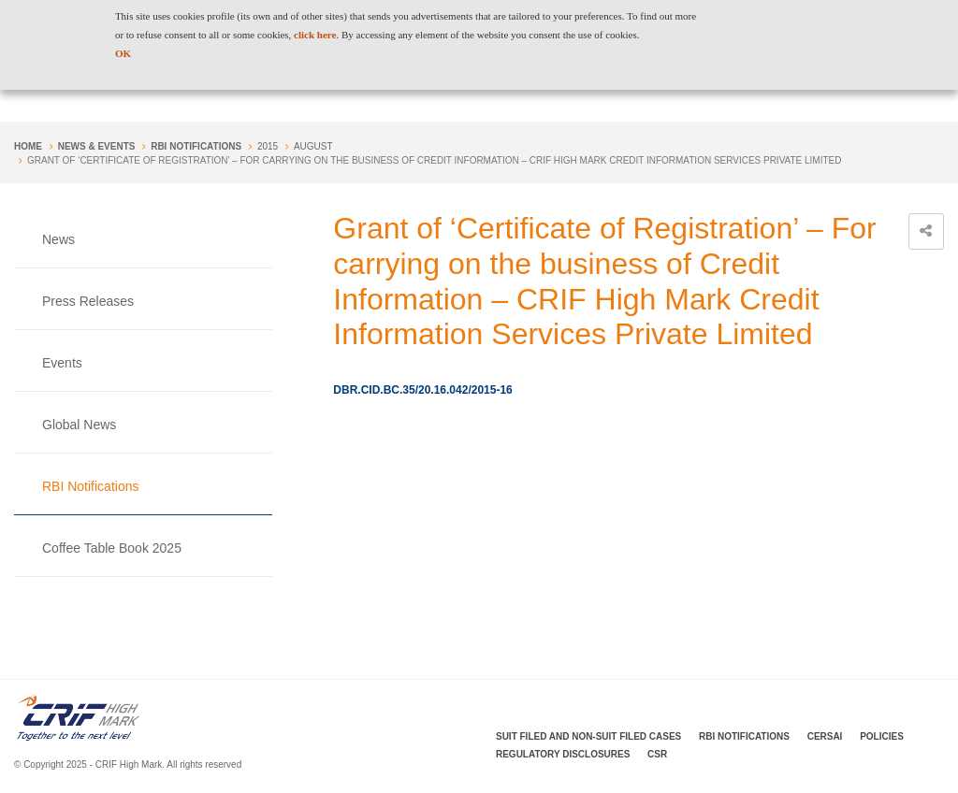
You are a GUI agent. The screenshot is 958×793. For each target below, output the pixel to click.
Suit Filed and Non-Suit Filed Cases (588, 736)
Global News (79, 424)
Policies (882, 736)
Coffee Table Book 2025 (111, 548)
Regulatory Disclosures (563, 754)
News (58, 239)
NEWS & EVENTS (97, 146)
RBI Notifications (196, 146)
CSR (657, 754)
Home (28, 146)
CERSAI (825, 736)
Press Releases (88, 301)
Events (62, 362)
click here (315, 34)
